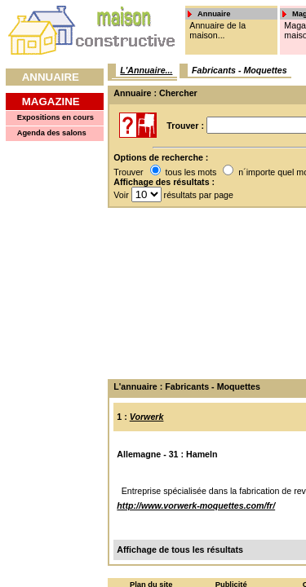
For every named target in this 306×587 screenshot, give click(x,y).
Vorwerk (147, 416)
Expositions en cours (55, 117)
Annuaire (50, 77)
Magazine (51, 101)
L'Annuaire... (146, 70)
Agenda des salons (51, 133)
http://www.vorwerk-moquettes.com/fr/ (196, 505)
